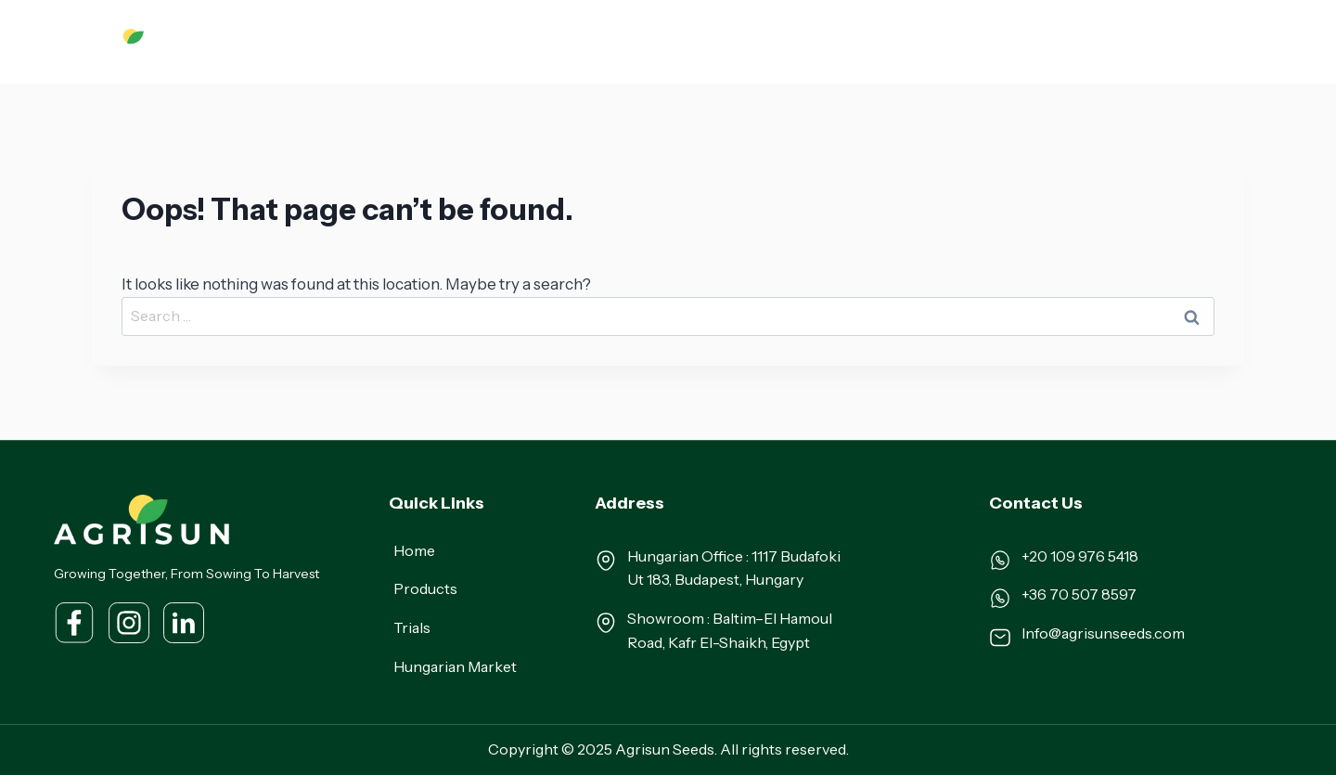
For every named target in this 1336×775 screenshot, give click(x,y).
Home (433, 41)
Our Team (895, 41)
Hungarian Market (782, 41)
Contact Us (1190, 41)
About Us (503, 41)
